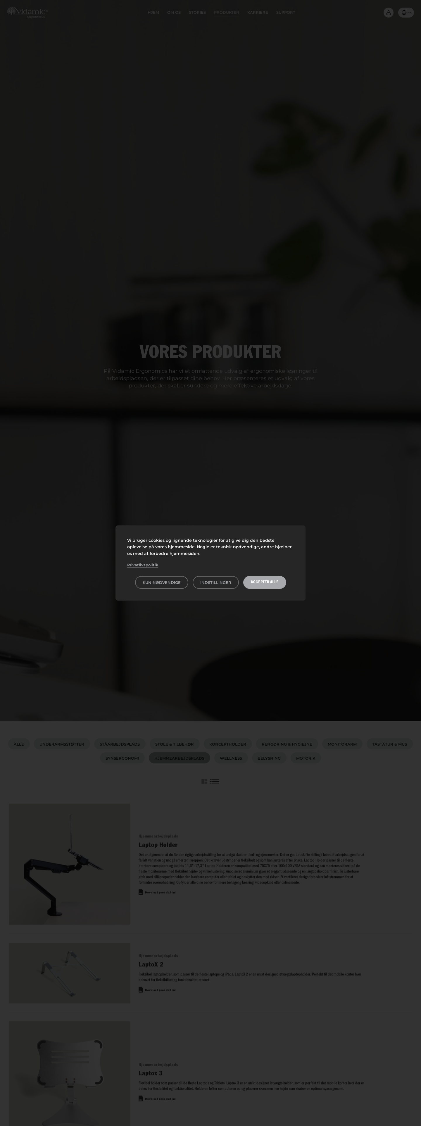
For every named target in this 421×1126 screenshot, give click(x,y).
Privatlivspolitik (142, 565)
